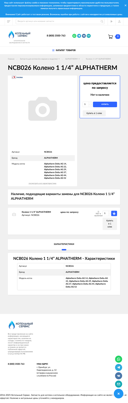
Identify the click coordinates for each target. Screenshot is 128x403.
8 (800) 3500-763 (56, 35)
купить (105, 104)
